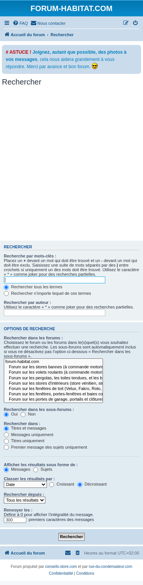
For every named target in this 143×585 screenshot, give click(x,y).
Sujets (42, 469)
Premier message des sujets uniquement (45, 447)
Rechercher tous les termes (33, 287)
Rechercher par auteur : (27, 302)
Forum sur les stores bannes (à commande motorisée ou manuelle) (53, 367)
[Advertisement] (71, 165)
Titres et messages (25, 428)
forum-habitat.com (53, 361)
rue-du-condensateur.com (110, 566)
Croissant (61, 484)
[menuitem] (20, 23)
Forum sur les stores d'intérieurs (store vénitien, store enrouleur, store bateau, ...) (53, 383)
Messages (17, 469)
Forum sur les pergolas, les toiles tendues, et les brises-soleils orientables (53, 378)
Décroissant (92, 484)
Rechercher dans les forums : (33, 338)
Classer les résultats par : (29, 478)
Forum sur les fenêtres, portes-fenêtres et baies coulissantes (53, 394)
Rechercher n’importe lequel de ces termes (47, 293)
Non (28, 414)
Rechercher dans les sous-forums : (39, 409)
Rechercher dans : (22, 423)
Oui (11, 414)
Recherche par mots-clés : (30, 256)
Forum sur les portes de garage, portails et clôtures (53, 399)
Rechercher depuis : (24, 494)
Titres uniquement (24, 440)
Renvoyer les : (18, 510)
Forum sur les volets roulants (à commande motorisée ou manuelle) (53, 372)
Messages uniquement (28, 434)
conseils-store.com (61, 566)
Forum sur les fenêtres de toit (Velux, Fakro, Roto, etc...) (53, 389)
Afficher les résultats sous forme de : (41, 464)
